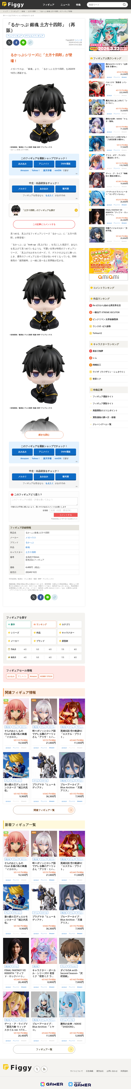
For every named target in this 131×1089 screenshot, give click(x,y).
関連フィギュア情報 (20, 692)
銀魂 (23, 11)
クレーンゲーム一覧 (102, 424)
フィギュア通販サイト (103, 396)
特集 (78, 4)
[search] (124, 4)
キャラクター (66, 632)
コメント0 (78, 40)
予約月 (12, 649)
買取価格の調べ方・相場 (104, 417)
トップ (5, 11)
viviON (58, 170)
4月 (25, 649)
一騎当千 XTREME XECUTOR (106, 312)
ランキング (40, 624)
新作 (11, 624)
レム (95, 357)
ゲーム (71, 727)
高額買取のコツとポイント (105, 410)
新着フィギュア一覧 (20, 824)
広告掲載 (89, 1071)
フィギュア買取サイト (103, 403)
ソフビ (71, 1020)
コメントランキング (102, 287)
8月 (75, 649)
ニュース (65, 4)
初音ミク (97, 378)
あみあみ (22, 163)
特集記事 (96, 389)
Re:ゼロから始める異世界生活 (107, 305)
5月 (37, 649)
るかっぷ (30, 542)
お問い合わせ (112, 1071)
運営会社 (100, 1071)
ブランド (39, 641)
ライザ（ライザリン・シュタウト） (109, 371)
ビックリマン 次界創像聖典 (105, 319)
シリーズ (13, 632)
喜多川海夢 (98, 351)
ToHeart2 (97, 333)
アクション (80, 727)
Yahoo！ (36, 170)
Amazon (25, 170)
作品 (36, 632)
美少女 (7, 727)
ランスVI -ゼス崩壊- (102, 326)
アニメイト (44, 163)
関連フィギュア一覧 (44, 810)
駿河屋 (66, 188)
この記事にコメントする (44, 224)
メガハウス (31, 537)
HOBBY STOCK (46, 676)
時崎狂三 (97, 364)
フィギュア (48, 4)
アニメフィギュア (14, 36)
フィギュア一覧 (44, 1049)
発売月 (12, 657)
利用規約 (124, 1071)
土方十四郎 (32, 11)
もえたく (49, 195)
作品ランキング (100, 298)
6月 (50, 649)
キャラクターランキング (104, 344)
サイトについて (76, 1071)
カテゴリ (64, 624)
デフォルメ (80, 781)
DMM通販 (65, 163)
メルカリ (22, 188)
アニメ (15, 727)
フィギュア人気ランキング (105, 58)
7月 (62, 649)
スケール (24, 727)
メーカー (13, 641)
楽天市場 (47, 170)
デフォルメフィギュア (34, 36)
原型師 (63, 641)
